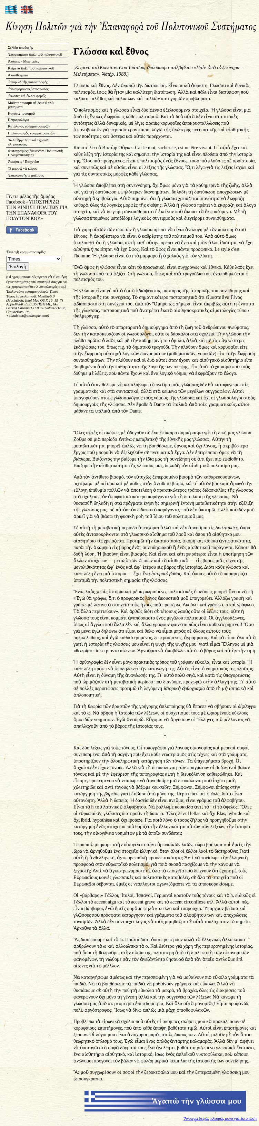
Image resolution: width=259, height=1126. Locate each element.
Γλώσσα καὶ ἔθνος (110, 51)
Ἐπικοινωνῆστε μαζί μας (26, 175)
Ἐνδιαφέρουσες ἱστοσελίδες (28, 89)
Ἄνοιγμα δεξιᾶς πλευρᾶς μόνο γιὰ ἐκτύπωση (220, 1118)
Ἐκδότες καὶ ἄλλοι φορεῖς (27, 96)
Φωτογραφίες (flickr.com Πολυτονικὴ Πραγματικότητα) (35, 153)
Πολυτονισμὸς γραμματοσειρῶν (31, 133)
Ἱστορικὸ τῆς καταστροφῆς (28, 82)
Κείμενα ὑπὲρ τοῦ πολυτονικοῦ (31, 68)
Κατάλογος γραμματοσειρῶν (29, 126)
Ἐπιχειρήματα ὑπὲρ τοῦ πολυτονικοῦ (35, 54)
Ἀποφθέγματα (18, 75)
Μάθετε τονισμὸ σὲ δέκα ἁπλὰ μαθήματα (31, 105)
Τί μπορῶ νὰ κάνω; (22, 168)
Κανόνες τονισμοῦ (21, 113)
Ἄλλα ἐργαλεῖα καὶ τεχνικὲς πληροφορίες (28, 142)
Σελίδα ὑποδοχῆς (20, 47)
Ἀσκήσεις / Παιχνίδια (23, 161)
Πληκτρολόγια (18, 120)
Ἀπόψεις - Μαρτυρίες (23, 61)
